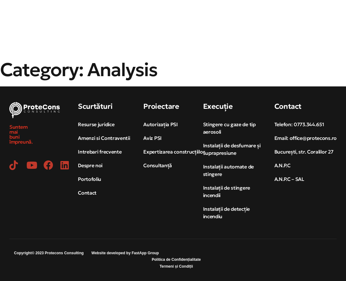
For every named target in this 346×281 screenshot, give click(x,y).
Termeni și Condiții (176, 266)
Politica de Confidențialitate (176, 259)
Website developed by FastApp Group (125, 253)
